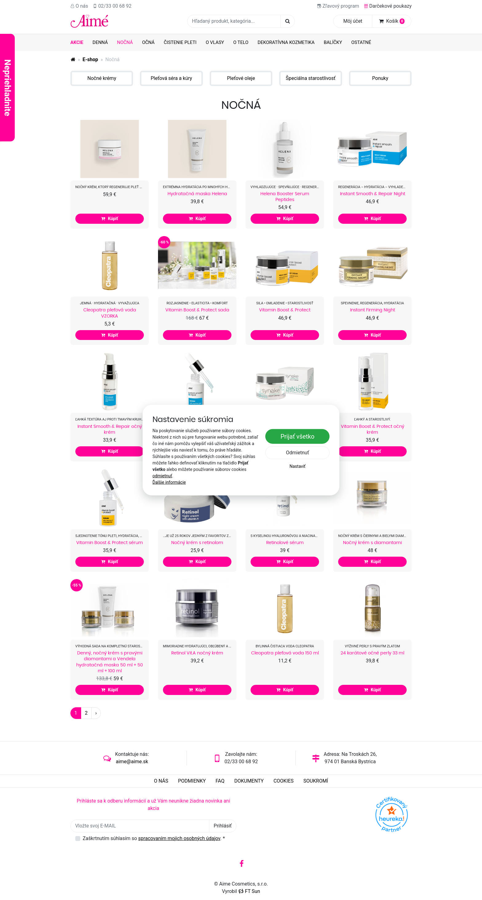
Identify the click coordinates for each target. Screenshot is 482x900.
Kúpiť (109, 218)
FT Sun (249, 891)
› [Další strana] (96, 713)
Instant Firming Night (372, 309)
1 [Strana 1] (75, 713)
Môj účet (352, 21)
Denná (100, 42)
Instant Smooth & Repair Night (372, 193)
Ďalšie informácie (169, 482)
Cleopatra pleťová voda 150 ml (285, 652)
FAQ (219, 781)
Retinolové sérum (285, 542)
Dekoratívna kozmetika (286, 42)
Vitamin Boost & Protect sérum (109, 542)
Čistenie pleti (180, 42)
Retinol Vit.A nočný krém (197, 652)
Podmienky (192, 781)
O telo (240, 42)
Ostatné (361, 42)
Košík (392, 21)
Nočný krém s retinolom (197, 542)
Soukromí (315, 781)
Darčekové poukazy (388, 6)
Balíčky (333, 42)
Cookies (284, 781)
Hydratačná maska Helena (197, 193)
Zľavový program (338, 6)
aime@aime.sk (132, 761)
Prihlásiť (223, 826)
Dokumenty (248, 781)
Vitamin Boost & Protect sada (197, 309)
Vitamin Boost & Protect (284, 309)
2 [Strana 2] (86, 713)
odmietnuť (162, 475)
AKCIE (76, 42)
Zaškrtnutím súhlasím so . (154, 838)
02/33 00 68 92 (112, 6)
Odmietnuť (297, 453)
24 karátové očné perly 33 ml (372, 652)
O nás (79, 6)
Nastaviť (298, 466)
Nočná (127, 42)
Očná (148, 42)
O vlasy (215, 42)
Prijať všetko (297, 436)
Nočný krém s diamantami (372, 542)
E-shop (90, 59)
